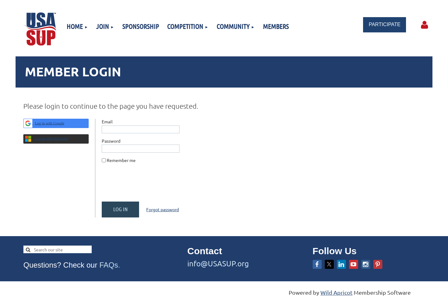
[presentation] (149, 185)
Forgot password (162, 209)
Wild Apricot (336, 292)
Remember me (121, 160)
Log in (424, 25)
